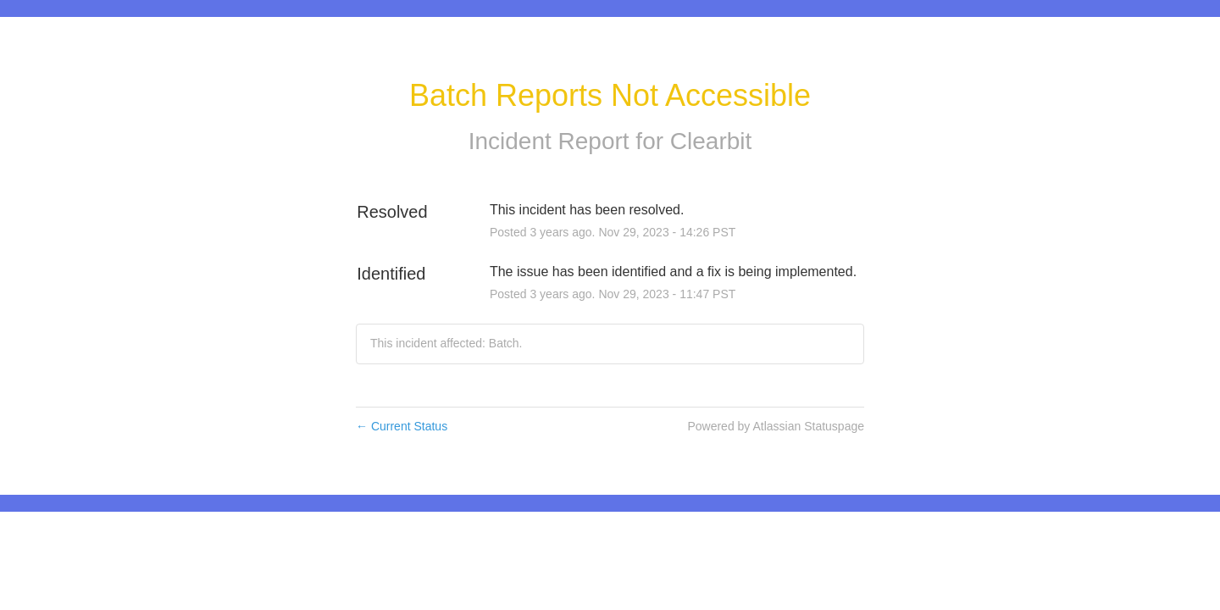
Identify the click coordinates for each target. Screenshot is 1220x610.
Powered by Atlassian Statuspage (775, 426)
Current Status (401, 426)
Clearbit (710, 141)
